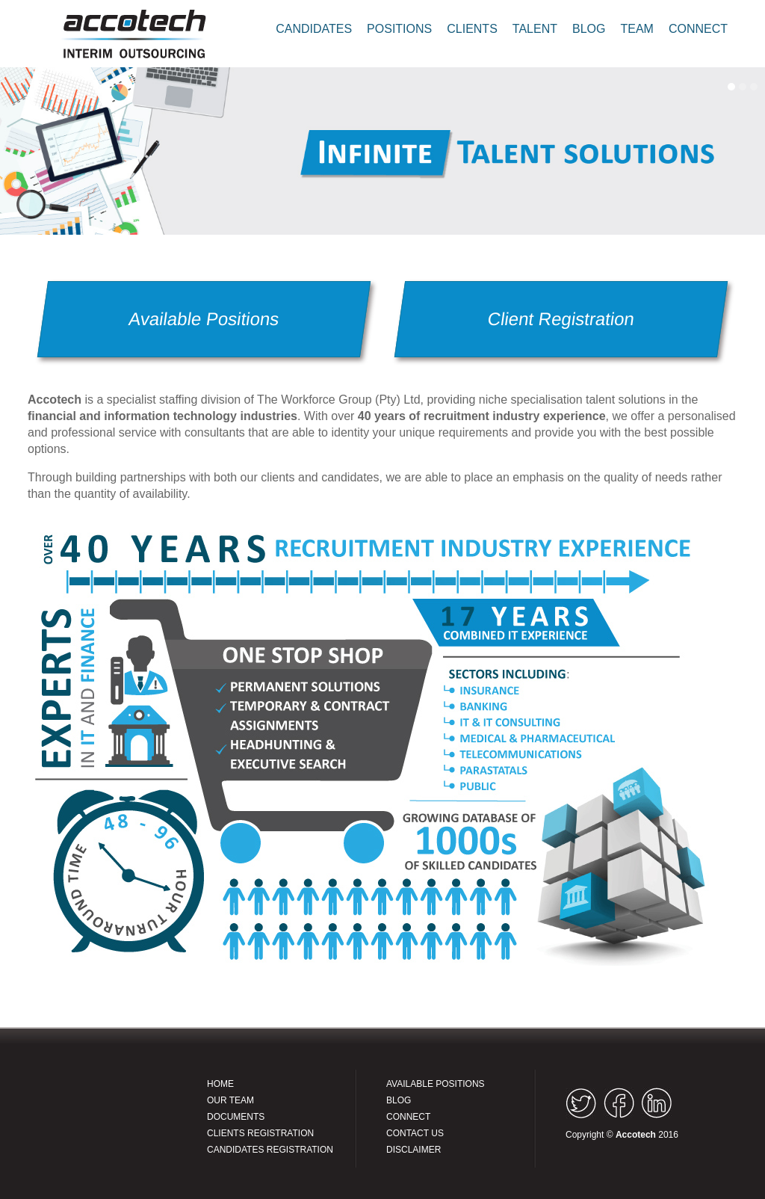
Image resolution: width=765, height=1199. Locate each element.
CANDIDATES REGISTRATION (270, 1149)
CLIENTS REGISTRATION (260, 1133)
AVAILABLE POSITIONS (435, 1084)
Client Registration (561, 319)
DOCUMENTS (235, 1117)
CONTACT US (415, 1133)
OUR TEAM (230, 1100)
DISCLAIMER (413, 1149)
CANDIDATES (314, 28)
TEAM (636, 28)
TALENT (534, 28)
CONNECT (698, 28)
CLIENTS (472, 28)
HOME (220, 1084)
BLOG (588, 28)
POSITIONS (399, 28)
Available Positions (204, 319)
